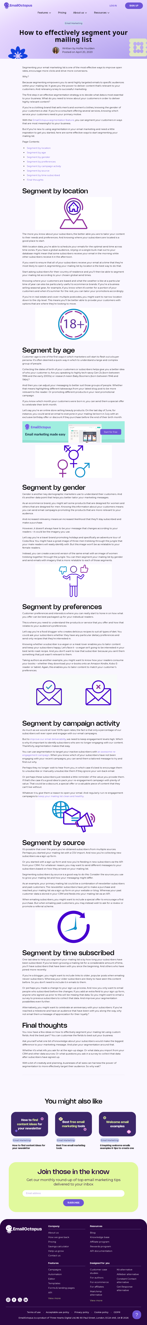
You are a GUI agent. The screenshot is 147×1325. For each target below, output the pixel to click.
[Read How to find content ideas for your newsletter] (29, 1131)
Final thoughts (35, 179)
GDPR (117, 1312)
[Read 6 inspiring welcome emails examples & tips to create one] (117, 1131)
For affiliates (97, 1286)
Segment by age (36, 152)
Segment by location (39, 148)
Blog (93, 1232)
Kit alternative (124, 1269)
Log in (113, 5)
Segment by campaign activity (44, 166)
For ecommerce (99, 1282)
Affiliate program (99, 1241)
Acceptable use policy (57, 1312)
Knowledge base (99, 1237)
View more (54, 1298)
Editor (51, 1278)
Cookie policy (101, 1312)
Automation (55, 1274)
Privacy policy (81, 1312)
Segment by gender (38, 157)
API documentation (101, 1251)
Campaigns (54, 1269)
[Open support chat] (136, 1314)
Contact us (54, 1255)
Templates (54, 1283)
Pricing (62, 12)
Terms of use (34, 1312)
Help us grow (56, 1251)
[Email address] (73, 1193)
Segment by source (38, 170)
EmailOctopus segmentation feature (53, 120)
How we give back (58, 1237)
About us (53, 1232)
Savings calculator (58, 1246)
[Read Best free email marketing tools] (73, 1131)
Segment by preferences (41, 161)
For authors (96, 1277)
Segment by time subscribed (43, 175)
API (50, 1292)
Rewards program (100, 1246)
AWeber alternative (128, 1274)
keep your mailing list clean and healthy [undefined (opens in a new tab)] (60, 796)
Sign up (134, 5)
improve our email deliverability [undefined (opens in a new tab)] (48, 739)
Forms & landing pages (61, 1287)
